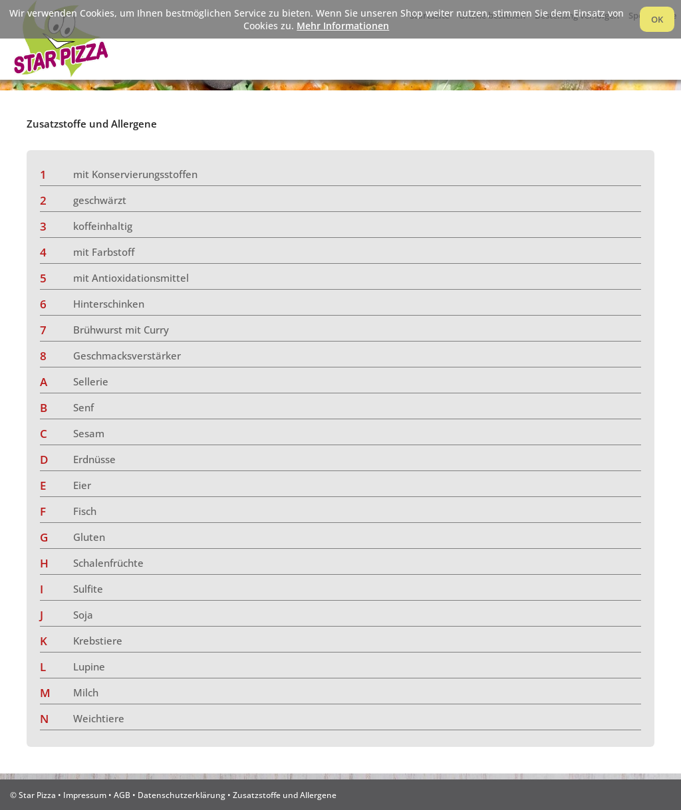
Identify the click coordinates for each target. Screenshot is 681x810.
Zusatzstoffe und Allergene (285, 794)
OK (657, 19)
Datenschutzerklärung (181, 794)
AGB (122, 794)
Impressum (84, 794)
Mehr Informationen (343, 25)
